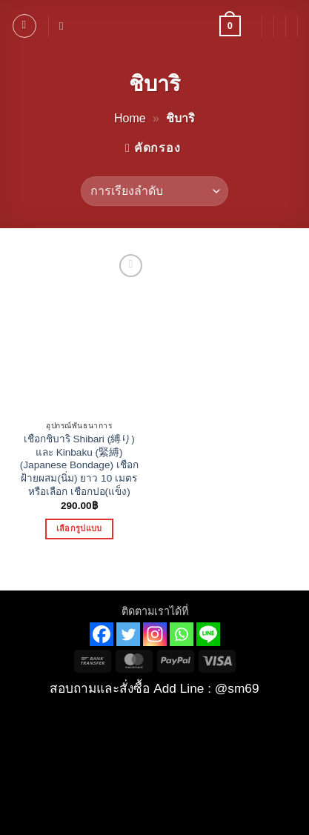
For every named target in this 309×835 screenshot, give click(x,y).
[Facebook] (101, 634)
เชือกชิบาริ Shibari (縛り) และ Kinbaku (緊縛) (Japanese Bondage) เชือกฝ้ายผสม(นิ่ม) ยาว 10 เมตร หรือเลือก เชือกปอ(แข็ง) (79, 465)
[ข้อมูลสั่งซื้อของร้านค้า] (154, 191)
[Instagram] (155, 634)
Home (130, 118)
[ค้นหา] (64, 26)
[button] (24, 26)
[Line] (208, 634)
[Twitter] (128, 634)
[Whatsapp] (181, 634)
